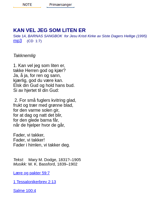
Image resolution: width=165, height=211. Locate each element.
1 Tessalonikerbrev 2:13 (34, 182)
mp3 (17, 40)
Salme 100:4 (24, 190)
